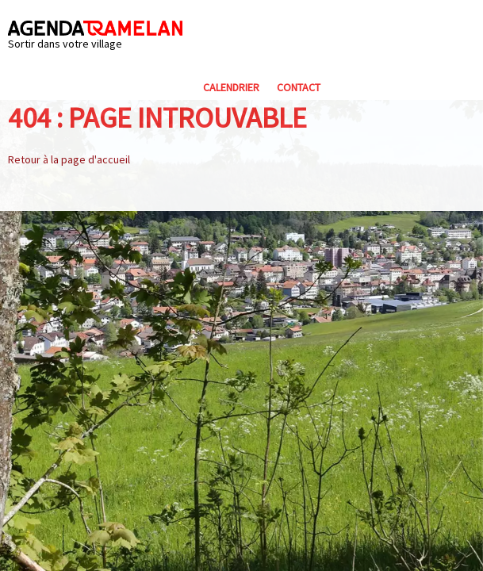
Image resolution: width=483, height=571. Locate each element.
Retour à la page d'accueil (69, 159)
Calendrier (231, 87)
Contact (298, 87)
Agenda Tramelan (95, 28)
